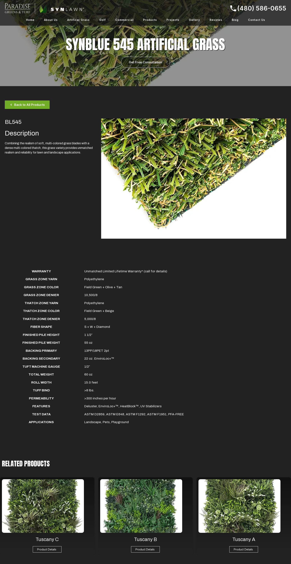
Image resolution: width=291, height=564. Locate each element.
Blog (235, 19)
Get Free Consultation (145, 62)
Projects (172, 19)
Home (30, 19)
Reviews (216, 19)
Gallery (194, 19)
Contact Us (256, 19)
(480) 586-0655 (258, 8)
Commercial (124, 19)
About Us (51, 19)
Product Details (46, 549)
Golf (102, 19)
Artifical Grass (78, 19)
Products (150, 19)
